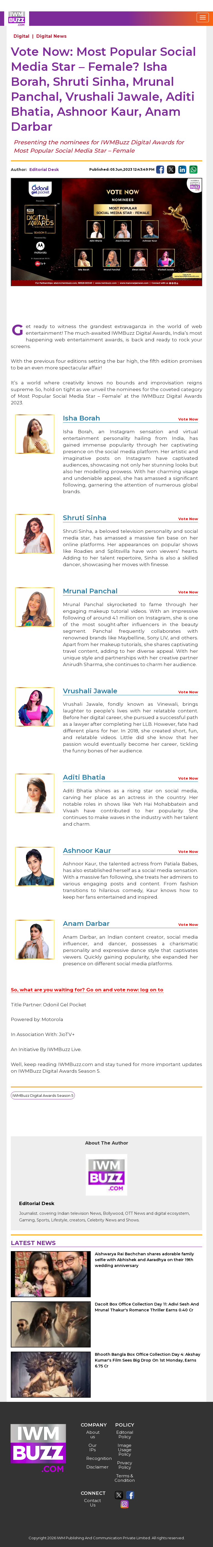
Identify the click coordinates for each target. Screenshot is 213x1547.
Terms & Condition (125, 1478)
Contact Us (92, 1503)
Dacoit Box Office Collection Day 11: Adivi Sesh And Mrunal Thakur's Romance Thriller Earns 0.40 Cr (147, 1307)
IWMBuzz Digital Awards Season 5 (42, 1095)
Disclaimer (93, 1467)
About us (93, 1434)
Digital (21, 36)
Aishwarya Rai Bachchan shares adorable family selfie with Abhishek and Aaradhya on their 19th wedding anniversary (144, 1259)
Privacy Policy (124, 1465)
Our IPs (92, 1447)
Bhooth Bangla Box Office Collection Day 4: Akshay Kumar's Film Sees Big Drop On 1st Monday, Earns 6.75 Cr (147, 1360)
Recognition (93, 1458)
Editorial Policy (124, 1434)
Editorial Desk (44, 169)
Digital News (51, 36)
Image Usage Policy (124, 1450)
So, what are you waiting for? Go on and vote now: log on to (87, 989)
